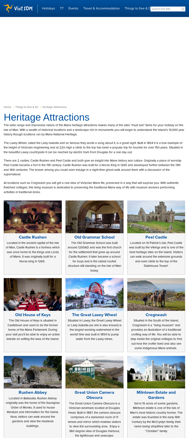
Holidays (48, 8)
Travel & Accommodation (101, 8)
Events (73, 8)
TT (62, 8)
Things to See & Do (139, 8)
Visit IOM (18, 8)
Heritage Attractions (54, 107)
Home (7, 107)
